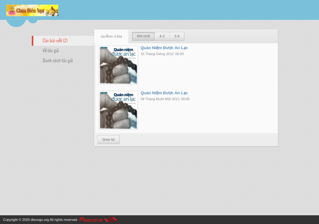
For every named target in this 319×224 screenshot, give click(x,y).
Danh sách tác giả (58, 60)
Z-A (177, 36)
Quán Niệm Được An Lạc (164, 47)
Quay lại (108, 139)
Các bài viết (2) (55, 40)
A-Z (162, 36)
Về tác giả (51, 50)
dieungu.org (40, 220)
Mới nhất (143, 36)
